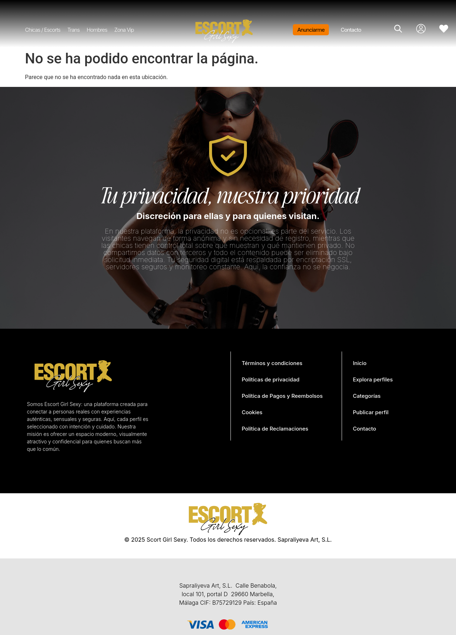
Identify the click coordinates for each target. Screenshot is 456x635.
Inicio (359, 363)
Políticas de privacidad (270, 379)
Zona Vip (124, 29)
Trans (73, 29)
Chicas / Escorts (42, 29)
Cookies (252, 412)
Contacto (351, 29)
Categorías (366, 395)
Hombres (97, 29)
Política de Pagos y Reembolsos (282, 395)
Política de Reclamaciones (275, 428)
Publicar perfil (370, 412)
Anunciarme (310, 29)
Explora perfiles (373, 379)
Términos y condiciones (272, 363)
